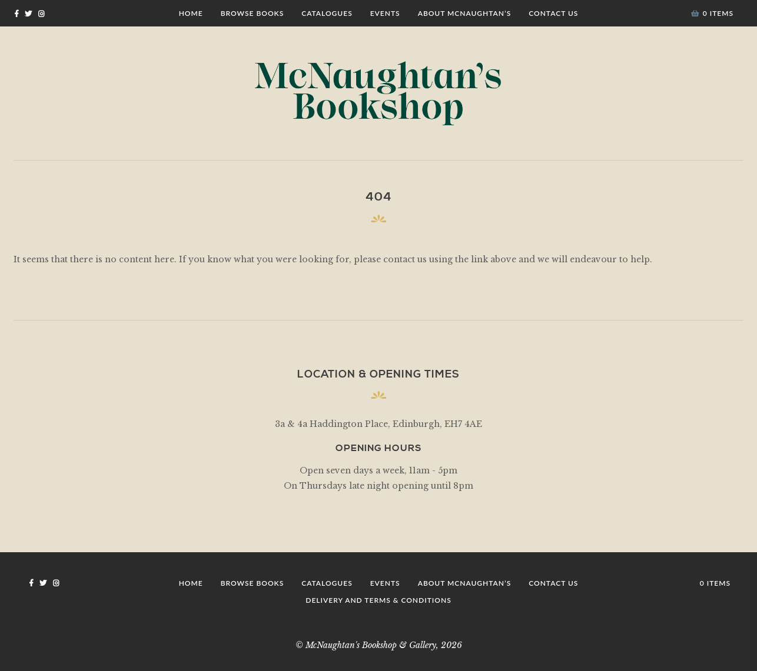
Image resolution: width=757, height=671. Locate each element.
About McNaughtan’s (465, 13)
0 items (712, 13)
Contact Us (553, 13)
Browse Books (252, 13)
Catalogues (326, 13)
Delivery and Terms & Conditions (378, 600)
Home (191, 13)
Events (385, 13)
